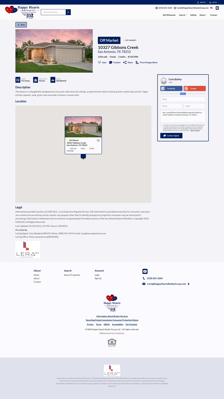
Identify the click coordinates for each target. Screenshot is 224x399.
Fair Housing (131, 324)
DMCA (107, 324)
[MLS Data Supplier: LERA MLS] (112, 370)
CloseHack (119, 333)
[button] (68, 12)
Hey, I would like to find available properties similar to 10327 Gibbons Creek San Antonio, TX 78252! (183, 116)
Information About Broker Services (112, 316)
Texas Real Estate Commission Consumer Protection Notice (112, 320)
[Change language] (211, 8)
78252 (126, 52)
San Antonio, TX (109, 52)
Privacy (197, 130)
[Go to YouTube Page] (217, 8)
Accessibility (117, 324)
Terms (192, 130)
